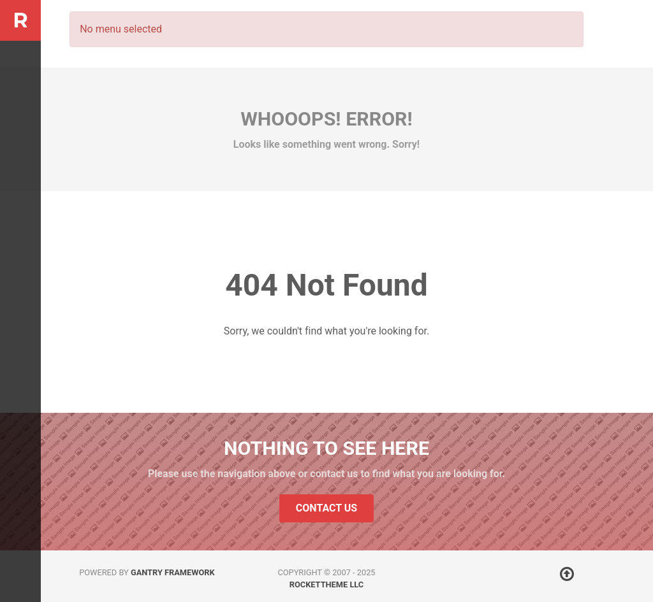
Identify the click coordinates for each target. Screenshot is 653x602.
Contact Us (326, 508)
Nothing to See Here (326, 448)
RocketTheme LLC (326, 584)
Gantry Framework (173, 572)
